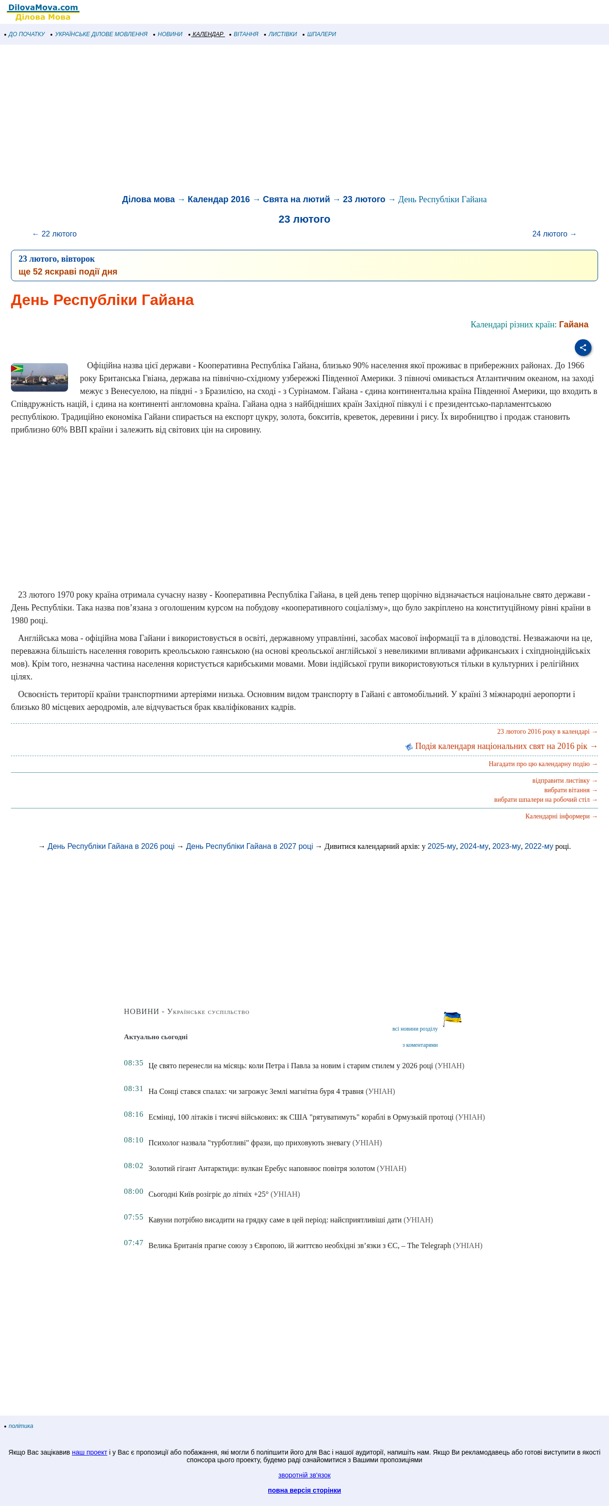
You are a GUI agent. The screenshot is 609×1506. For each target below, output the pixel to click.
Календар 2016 (219, 199)
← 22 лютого (54, 234)
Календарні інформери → (561, 816)
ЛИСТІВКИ (280, 34)
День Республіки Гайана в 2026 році (111, 846)
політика (19, 1426)
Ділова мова (148, 199)
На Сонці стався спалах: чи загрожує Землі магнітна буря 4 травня (255, 1091)
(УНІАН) (449, 1066)
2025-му (442, 846)
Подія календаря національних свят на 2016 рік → (501, 746)
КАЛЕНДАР (206, 34)
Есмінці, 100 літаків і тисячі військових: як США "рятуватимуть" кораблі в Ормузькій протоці (300, 1117)
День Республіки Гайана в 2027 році (249, 846)
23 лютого (364, 199)
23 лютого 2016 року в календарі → (547, 731)
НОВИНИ (168, 34)
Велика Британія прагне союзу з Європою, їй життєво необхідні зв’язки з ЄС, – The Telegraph (299, 1245)
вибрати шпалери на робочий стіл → (546, 799)
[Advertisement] (285, 120)
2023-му (506, 846)
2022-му (539, 846)
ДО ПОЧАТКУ (24, 34)
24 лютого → (554, 234)
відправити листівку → (565, 780)
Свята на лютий (296, 199)
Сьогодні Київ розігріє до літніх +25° (208, 1194)
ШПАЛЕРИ (319, 34)
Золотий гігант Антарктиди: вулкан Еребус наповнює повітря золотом (261, 1168)
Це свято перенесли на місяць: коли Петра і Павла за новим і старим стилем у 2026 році (290, 1066)
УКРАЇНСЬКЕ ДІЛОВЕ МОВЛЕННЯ (99, 34)
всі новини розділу (415, 1028)
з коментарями (420, 1045)
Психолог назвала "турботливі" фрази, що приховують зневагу (249, 1143)
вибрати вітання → (571, 790)
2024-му (474, 846)
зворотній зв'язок (304, 1475)
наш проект (89, 1452)
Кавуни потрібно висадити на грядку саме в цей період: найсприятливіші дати (275, 1220)
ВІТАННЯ (244, 34)
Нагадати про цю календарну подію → (543, 764)
